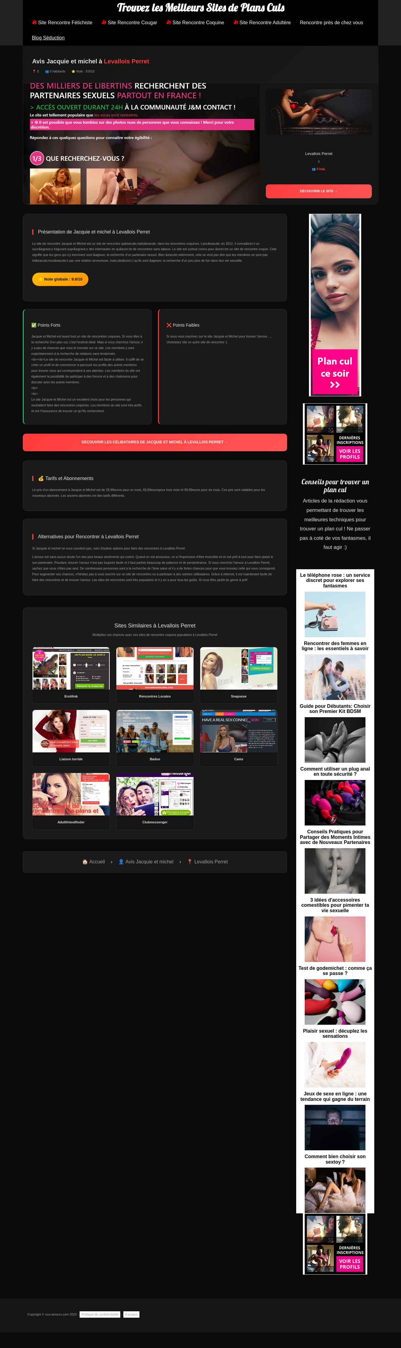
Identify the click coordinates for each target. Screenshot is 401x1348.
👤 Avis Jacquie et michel (145, 861)
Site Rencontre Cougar (129, 22)
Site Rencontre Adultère (262, 22)
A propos (131, 1314)
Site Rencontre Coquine (195, 22)
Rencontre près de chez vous (331, 22)
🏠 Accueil (93, 861)
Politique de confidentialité (99, 1314)
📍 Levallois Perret (207, 861)
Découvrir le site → (319, 191)
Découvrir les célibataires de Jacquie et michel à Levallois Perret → (155, 442)
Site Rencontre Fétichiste (62, 22)
